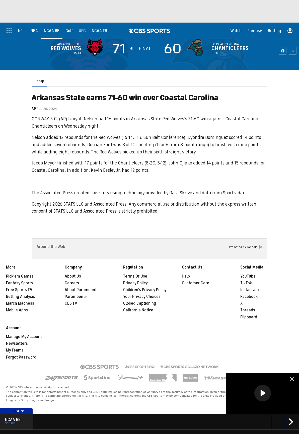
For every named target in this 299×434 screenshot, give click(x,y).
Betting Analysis (20, 296)
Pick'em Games (20, 276)
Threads (247, 310)
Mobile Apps (17, 310)
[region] (262, 393)
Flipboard (248, 317)
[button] (262, 393)
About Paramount (81, 289)
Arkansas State (69, 44)
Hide (18, 411)
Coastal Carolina (225, 44)
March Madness (20, 303)
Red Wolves (65, 48)
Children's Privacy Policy (145, 289)
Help (186, 276)
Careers (72, 283)
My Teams (15, 350)
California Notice (138, 310)
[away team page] (96, 47)
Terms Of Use (135, 276)
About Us (73, 276)
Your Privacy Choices (142, 296)
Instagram (249, 289)
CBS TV (71, 303)
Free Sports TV (19, 289)
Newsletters (17, 343)
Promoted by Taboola (245, 247)
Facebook (249, 296)
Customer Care (195, 283)
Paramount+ (76, 296)
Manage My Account (24, 336)
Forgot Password (21, 357)
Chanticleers (230, 48)
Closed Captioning (139, 303)
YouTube (248, 276)
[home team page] (196, 47)
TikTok (246, 283)
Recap (39, 81)
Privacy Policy (135, 283)
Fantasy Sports (19, 283)
